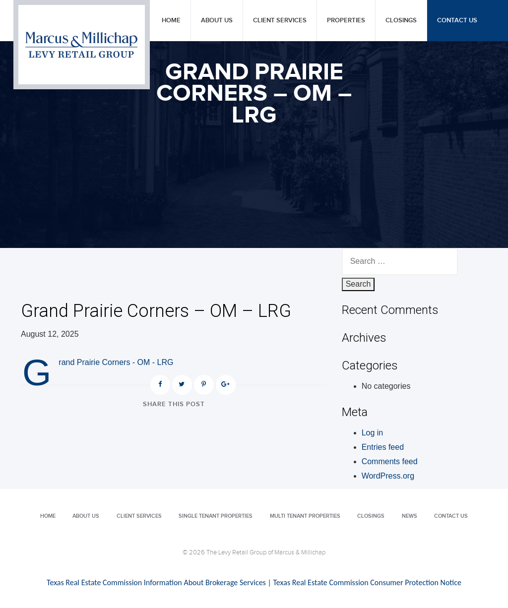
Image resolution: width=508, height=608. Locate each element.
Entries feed (383, 447)
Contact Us (457, 20)
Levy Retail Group (81, 44)
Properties (346, 20)
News (409, 516)
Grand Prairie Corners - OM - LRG (116, 362)
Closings (401, 20)
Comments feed (390, 461)
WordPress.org (388, 476)
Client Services (280, 20)
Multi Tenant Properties (305, 516)
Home (171, 20)
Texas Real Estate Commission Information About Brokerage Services (156, 582)
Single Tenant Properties (216, 516)
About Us (217, 20)
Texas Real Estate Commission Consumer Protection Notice (367, 582)
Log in (372, 432)
